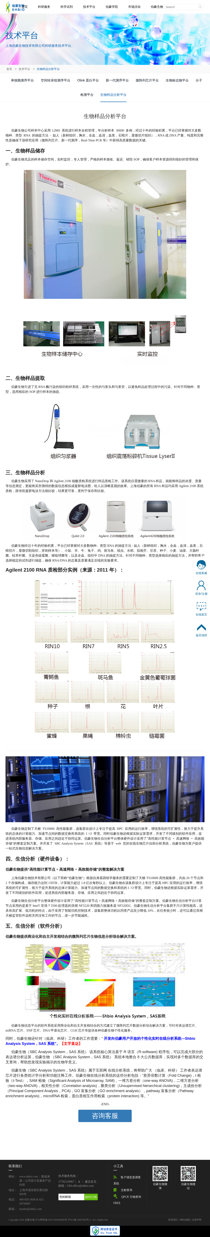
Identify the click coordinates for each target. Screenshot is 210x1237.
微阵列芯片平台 (147, 80)
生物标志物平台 (177, 80)
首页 (25, 6)
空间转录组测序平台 (55, 80)
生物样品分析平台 (113, 94)
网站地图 (185, 1219)
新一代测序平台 (117, 80)
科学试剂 (66, 6)
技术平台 (89, 6)
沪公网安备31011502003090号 (51, 1219)
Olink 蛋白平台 (88, 80)
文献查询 (126, 1190)
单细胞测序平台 (22, 80)
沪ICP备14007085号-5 (79, 1219)
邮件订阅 (91, 1197)
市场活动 (134, 6)
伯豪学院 (112, 6)
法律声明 (196, 1219)
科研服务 (44, 6)
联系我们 (173, 1219)
